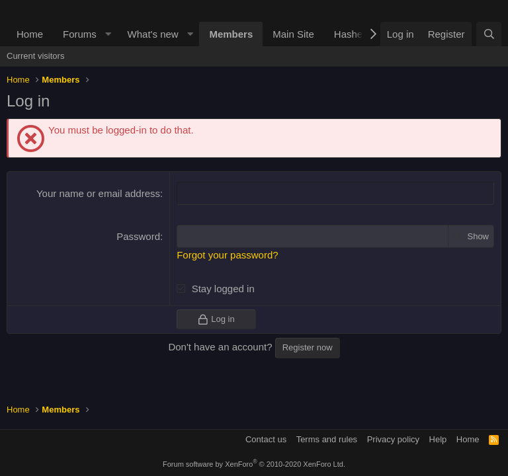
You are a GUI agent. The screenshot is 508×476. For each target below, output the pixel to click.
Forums (80, 34)
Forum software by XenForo (254, 464)
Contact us (265, 439)
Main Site (293, 34)
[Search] (488, 34)
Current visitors (35, 56)
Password (138, 236)
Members (231, 34)
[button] (108, 34)
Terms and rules (326, 439)
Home (30, 34)
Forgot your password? (227, 254)
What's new (153, 34)
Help (438, 439)
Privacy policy (393, 439)
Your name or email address (98, 193)
